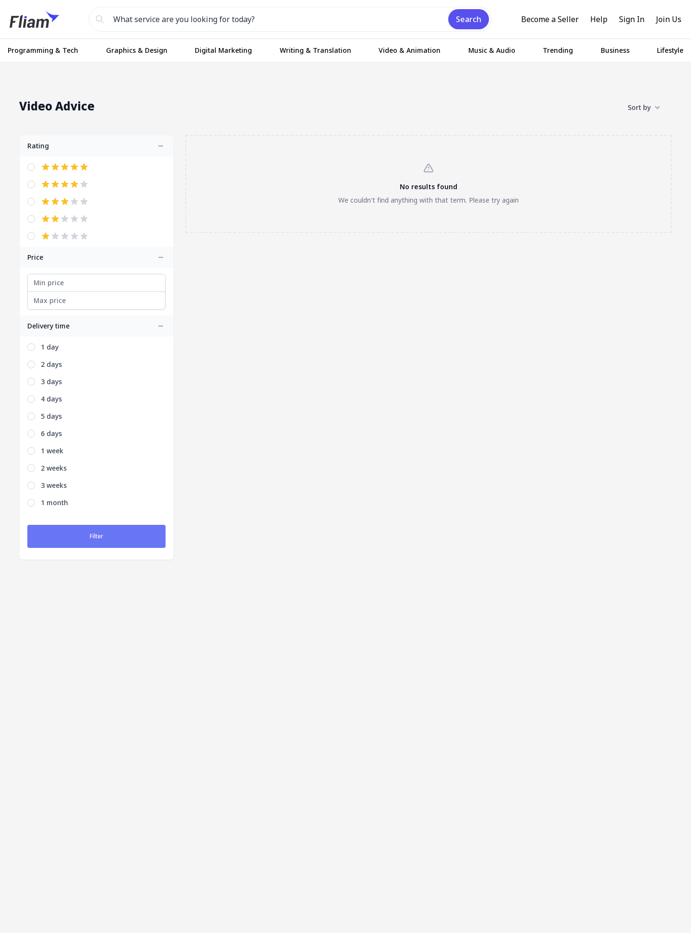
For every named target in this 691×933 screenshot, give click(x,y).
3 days (51, 381)
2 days (51, 364)
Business (615, 50)
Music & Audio (491, 50)
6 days (51, 433)
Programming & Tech (43, 50)
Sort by (644, 107)
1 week (52, 450)
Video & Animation (410, 50)
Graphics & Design (136, 50)
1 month (54, 502)
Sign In (631, 19)
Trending (558, 50)
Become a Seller (550, 19)
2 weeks (54, 468)
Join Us (668, 19)
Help (599, 19)
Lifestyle (670, 50)
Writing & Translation (315, 50)
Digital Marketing (223, 50)
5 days (51, 416)
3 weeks (54, 485)
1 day (50, 346)
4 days (51, 398)
